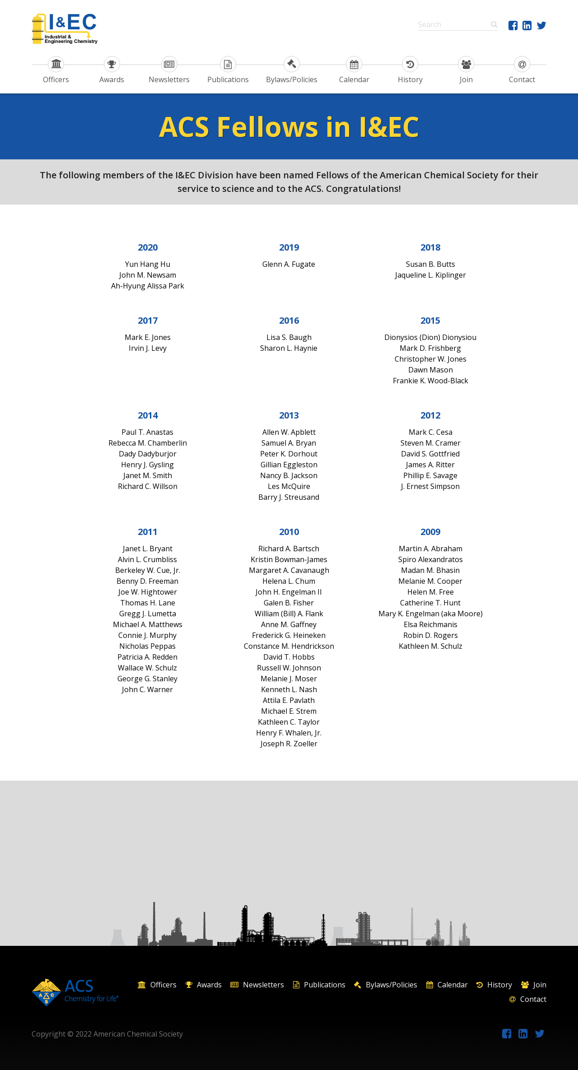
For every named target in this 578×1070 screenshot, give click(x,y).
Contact (522, 70)
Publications (228, 70)
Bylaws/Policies (291, 70)
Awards (111, 70)
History (410, 70)
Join (466, 70)
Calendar (354, 70)
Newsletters (169, 70)
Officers (56, 70)
